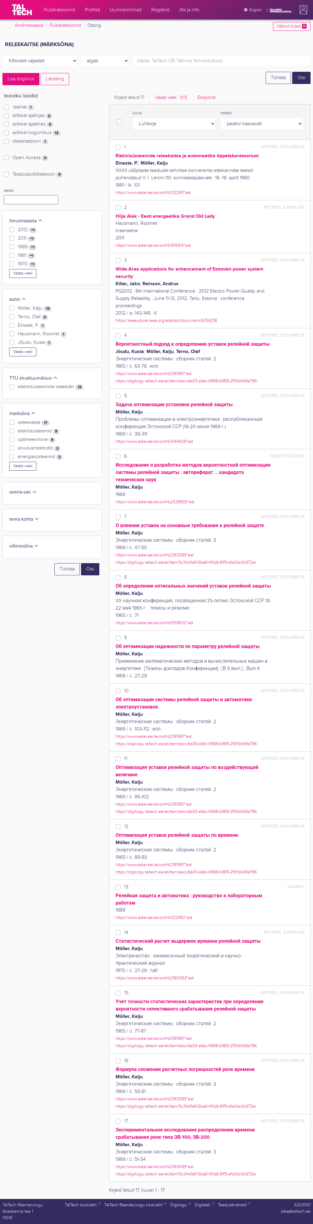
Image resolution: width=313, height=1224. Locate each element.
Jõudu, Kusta (35, 343)
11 (125, 759)
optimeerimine (36, 440)
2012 (27, 230)
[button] (302, 10)
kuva (137, 113)
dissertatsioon (30, 141)
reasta (225, 113)
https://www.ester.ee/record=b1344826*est (154, 441)
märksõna (22, 414)
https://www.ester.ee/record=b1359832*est (154, 622)
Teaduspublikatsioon (38, 174)
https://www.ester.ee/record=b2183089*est (154, 555)
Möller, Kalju (35, 308)
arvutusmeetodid (39, 448)
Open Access (30, 158)
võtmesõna (24, 546)
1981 (26, 256)
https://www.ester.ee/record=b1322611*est (153, 192)
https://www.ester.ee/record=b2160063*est (155, 978)
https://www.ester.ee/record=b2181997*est (154, 373)
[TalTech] (22, 10)
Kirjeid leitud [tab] (129, 97)
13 (126, 887)
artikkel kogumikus (37, 133)
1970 (27, 264)
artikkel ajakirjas (32, 116)
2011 (26, 238)
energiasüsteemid (40, 457)
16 (126, 1061)
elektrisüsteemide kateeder (50, 387)
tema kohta (24, 519)
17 (126, 1121)
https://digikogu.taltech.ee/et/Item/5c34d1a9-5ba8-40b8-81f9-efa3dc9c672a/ (186, 562)
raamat (23, 107)
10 (126, 691)
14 (126, 932)
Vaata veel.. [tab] (171, 97)
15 (126, 993)
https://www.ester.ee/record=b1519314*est (153, 245)
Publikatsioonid (65, 25)
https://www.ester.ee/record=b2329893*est (155, 502)
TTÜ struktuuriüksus (33, 378)
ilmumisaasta (26, 221)
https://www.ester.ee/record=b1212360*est (154, 917)
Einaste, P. (32, 325)
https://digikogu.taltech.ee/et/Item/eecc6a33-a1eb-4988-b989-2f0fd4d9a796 (186, 381)
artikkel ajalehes (33, 124)
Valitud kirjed (292, 26)
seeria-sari (23, 492)
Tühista (278, 78)
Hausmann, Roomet (42, 334)
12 (126, 826)
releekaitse (34, 423)
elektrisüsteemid (38, 431)
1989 (27, 247)
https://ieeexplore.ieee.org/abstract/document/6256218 (166, 320)
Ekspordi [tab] (206, 97)
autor (17, 299)
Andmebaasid (29, 25)
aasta (8, 190)
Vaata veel (22, 273)
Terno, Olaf (33, 317)
